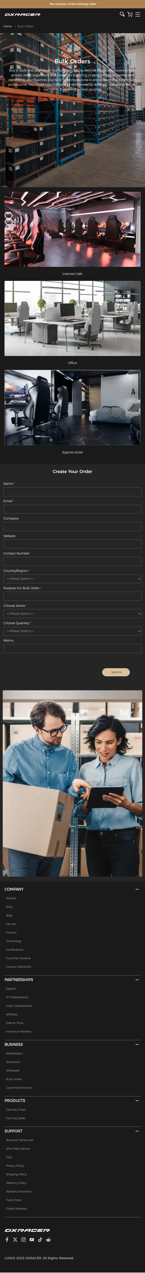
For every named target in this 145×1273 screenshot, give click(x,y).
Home (7, 26)
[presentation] (58, 673)
